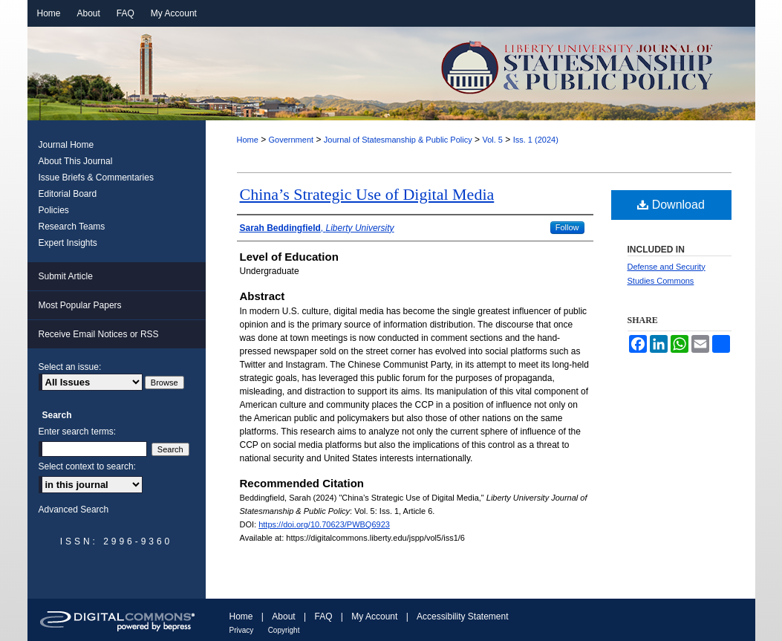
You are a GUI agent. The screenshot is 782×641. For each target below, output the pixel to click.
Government (291, 139)
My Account (374, 616)
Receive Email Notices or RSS (99, 334)
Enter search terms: (78, 431)
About (283, 616)
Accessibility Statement (462, 616)
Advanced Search (74, 509)
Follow (567, 227)
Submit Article (66, 276)
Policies (54, 210)
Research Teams (72, 226)
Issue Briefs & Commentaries (96, 177)
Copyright (284, 630)
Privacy (241, 630)
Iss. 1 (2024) (535, 139)
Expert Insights (68, 243)
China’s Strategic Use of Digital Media (367, 194)
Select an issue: (70, 367)
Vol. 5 (492, 139)
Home (247, 139)
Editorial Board (68, 194)
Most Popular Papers (80, 305)
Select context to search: (87, 466)
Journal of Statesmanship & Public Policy (398, 139)
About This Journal (76, 161)
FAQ (323, 616)
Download (671, 204)
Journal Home (66, 145)
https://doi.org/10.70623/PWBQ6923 (324, 524)
